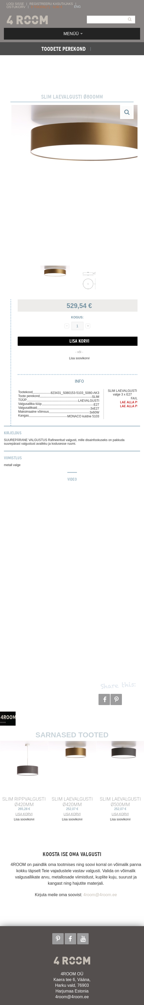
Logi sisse (15, 4)
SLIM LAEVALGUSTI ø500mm (120, 801)
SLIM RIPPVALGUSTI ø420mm (24, 801)
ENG (77, 6)
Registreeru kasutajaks (51, 4)
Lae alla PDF (130, 402)
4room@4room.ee (100, 895)
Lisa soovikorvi (79, 358)
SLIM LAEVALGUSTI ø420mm (72, 801)
